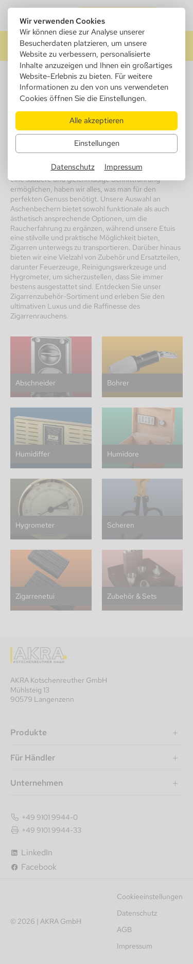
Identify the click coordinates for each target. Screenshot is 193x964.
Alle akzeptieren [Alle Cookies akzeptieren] (96, 120)
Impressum (123, 166)
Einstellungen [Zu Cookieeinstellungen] (96, 143)
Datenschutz (73, 166)
